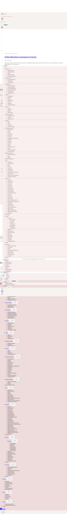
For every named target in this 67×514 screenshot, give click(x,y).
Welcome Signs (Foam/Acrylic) (13, 175)
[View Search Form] (2, 289)
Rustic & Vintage (11, 252)
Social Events (7, 266)
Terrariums (10, 103)
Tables (9, 121)
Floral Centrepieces (11, 85)
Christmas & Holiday (11, 241)
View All (6, 257)
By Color (6, 242)
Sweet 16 (11, 222)
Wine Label (10, 212)
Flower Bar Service (8, 269)
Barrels (9, 130)
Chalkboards (10, 162)
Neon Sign (9, 117)
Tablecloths (10, 109)
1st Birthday (12, 220)
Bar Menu (9, 179)
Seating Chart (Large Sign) (12, 199)
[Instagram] (5, 14)
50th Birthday (12, 228)
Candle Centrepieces (11, 87)
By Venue (6, 279)
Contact (5, 286)
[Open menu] (1, 332)
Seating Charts (10, 170)
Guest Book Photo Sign (12, 192)
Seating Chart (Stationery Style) (13, 201)
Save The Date (10, 198)
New (6, 67)
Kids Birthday (12, 219)
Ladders (9, 145)
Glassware (9, 97)
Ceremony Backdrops (11, 79)
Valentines (9, 238)
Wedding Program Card (12, 209)
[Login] (2, 21)
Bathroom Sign (10, 181)
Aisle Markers (10, 80)
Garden (9, 248)
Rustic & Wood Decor (11, 146)
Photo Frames (10, 169)
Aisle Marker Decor (11, 92)
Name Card (10, 195)
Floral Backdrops (11, 70)
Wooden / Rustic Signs (12, 176)
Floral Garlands (10, 91)
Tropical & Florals (11, 254)
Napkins (9, 110)
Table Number (10, 204)
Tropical (9, 132)
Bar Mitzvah (10, 239)
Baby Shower (10, 235)
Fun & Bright (10, 247)
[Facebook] (2, 14)
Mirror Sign (10, 194)
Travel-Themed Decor (11, 149)
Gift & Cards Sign (11, 191)
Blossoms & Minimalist (12, 245)
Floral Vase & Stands (11, 104)
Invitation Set (10, 185)
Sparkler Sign (10, 202)
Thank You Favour (11, 205)
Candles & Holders (11, 115)
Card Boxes (10, 139)
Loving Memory (10, 188)
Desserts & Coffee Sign (12, 207)
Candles (9, 98)
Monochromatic (10, 251)
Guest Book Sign (11, 189)
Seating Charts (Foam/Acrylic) (13, 172)
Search (6, 24)
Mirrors (9, 166)
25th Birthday (12, 225)
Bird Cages (10, 136)
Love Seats (10, 124)
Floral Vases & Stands (11, 89)
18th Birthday (12, 223)
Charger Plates (10, 96)
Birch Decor (10, 135)
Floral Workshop (8, 270)
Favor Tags (10, 184)
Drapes (9, 73)
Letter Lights (10, 186)
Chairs (9, 123)
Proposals (9, 233)
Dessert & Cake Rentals (9, 158)
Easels (9, 155)
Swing (9, 148)
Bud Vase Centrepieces (12, 88)
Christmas (9, 142)
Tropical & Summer (11, 151)
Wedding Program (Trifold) (12, 211)
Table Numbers (10, 100)
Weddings (9, 229)
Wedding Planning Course (9, 284)
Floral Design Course (9, 283)
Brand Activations (8, 263)
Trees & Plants (10, 129)
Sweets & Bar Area (11, 126)
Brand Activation (11, 231)
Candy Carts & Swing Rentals (13, 138)
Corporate (9, 141)
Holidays (6, 267)
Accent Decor (10, 133)
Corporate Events (8, 262)
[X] (4, 14)
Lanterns (9, 101)
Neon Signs (10, 167)
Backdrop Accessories (12, 76)
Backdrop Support (11, 74)
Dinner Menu (10, 182)
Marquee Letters (11, 118)
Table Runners (10, 112)
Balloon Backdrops (11, 71)
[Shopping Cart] (2, 19)
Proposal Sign (10, 197)
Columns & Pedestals (11, 154)
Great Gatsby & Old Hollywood (13, 250)
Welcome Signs (10, 82)
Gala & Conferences (11, 232)
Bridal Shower (10, 236)
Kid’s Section (7, 214)
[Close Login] (3, 275)
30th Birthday (12, 226)
